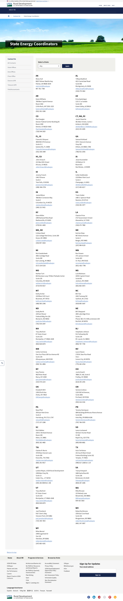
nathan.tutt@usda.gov (43, 283)
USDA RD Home (11, 563)
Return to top (11, 552)
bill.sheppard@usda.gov (84, 324)
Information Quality (51, 578)
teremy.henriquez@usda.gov (85, 420)
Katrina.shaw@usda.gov (84, 243)
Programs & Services (35, 558)
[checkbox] (2, 363)
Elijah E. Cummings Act (32, 583)
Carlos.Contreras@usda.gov (45, 362)
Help (113, 5)
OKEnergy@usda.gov (43, 397)
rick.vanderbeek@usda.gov (45, 263)
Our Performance (12, 571)
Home (100, 5)
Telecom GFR (12, 85)
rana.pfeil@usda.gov (43, 420)
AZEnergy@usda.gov (83, 109)
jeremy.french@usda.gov (44, 185)
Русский (49, 591)
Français (42, 591)
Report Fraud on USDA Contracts (13, 577)
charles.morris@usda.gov (44, 460)
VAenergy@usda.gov (83, 480)
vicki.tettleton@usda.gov (84, 460)
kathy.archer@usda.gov (44, 301)
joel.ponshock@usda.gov (44, 518)
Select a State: (43, 62)
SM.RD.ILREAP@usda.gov (84, 185)
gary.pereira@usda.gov (43, 379)
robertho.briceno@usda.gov (85, 521)
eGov (65, 568)
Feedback (67, 571)
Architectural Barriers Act (33, 563)
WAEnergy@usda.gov (83, 498)
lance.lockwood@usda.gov (85, 440)
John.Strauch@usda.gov (44, 167)
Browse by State (54, 558)
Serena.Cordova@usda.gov (85, 400)
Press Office (11, 76)
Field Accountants (14, 89)
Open (27, 578)
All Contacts (12, 63)
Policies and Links (12, 568)
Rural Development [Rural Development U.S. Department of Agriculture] (21, 5)
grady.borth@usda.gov (43, 321)
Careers (9, 574)
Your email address (87, 567)
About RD (20, 558)
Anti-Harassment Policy (52, 575)
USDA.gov (10, 566)
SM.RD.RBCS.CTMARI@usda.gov (86, 127)
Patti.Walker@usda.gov (44, 440)
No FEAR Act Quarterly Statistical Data (32, 571)
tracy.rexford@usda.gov (44, 341)
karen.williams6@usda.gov (45, 109)
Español (9, 591)
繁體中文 (30, 591)
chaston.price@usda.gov (84, 223)
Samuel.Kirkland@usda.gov (85, 149)
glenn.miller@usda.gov (44, 223)
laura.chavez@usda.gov (84, 362)
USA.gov (66, 563)
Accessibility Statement (52, 563)
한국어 (36, 591)
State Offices (12, 67)
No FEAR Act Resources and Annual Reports (33, 567)
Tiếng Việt (23, 591)
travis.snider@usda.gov (83, 203)
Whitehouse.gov (69, 566)
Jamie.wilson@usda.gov (44, 205)
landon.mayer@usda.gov (44, 480)
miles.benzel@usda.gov (44, 541)
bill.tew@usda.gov (82, 301)
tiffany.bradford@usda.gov (85, 89)
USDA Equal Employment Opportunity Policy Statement (52, 571)
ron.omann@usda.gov (83, 263)
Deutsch (15, 591)
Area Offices (11, 72)
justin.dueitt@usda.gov (84, 379)
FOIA (27, 580)
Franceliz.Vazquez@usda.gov (46, 149)
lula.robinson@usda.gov (84, 283)
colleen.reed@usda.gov (44, 240)
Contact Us (16, 16)
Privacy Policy (49, 566)
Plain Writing (29, 575)
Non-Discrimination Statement (50, 581)
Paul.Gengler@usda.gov (44, 129)
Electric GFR (12, 81)
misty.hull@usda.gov (43, 86)
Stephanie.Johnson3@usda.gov (86, 341)
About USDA (107, 5)
